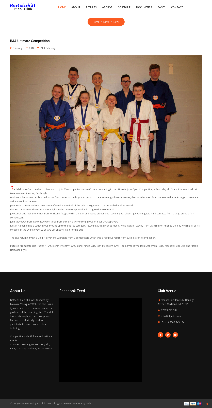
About (75, 7)
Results (91, 7)
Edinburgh (17, 48)
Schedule (124, 7)
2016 (32, 48)
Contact (177, 7)
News (106, 21)
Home (62, 7)
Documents (144, 7)
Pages (161, 7)
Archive (107, 7)
